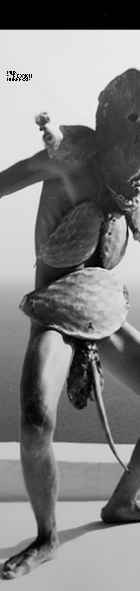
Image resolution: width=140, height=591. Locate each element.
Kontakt (135, 15)
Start (106, 15)
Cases (115, 15)
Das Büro (124, 15)
